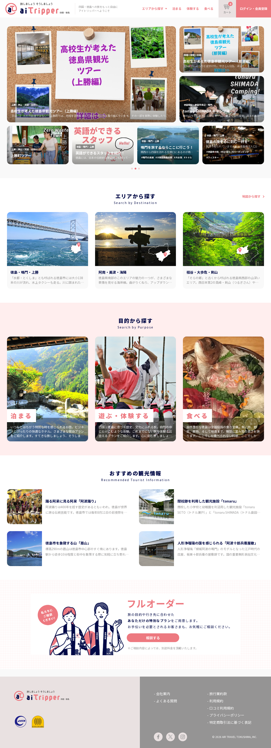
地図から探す (251, 196)
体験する (193, 8)
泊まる (176, 8)
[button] (132, 168)
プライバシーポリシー (226, 715)
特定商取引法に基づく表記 (230, 722)
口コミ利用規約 (221, 708)
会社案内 (163, 693)
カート (228, 8)
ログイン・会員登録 (253, 8)
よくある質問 (166, 700)
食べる (208, 8)
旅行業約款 (218, 693)
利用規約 (216, 700)
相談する (153, 637)
